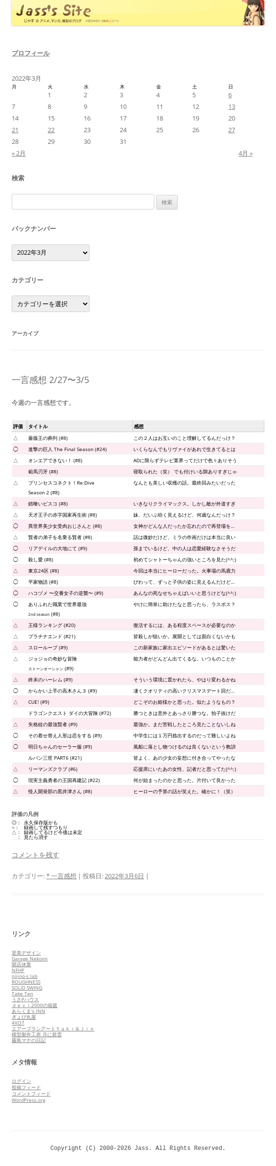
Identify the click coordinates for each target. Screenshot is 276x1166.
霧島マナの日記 (29, 1040)
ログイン (21, 1081)
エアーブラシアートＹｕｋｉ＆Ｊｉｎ (53, 1028)
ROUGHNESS (26, 981)
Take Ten (22, 993)
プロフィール (31, 53)
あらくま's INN (28, 1011)
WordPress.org (28, 1099)
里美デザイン (26, 952)
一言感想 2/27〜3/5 (50, 379)
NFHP (18, 970)
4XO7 (18, 1022)
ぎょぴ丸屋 (24, 1016)
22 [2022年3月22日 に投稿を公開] (51, 129)
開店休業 (21, 964)
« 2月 (19, 153)
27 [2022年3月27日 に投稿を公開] (231, 129)
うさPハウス (25, 999)
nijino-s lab (24, 976)
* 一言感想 (61, 875)
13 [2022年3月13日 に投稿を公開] (231, 106)
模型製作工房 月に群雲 (37, 1034)
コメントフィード (31, 1093)
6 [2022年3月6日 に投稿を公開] (230, 94)
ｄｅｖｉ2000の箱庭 (34, 1005)
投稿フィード (26, 1087)
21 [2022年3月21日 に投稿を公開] (15, 129)
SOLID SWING (27, 987)
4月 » (246, 153)
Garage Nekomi (30, 958)
